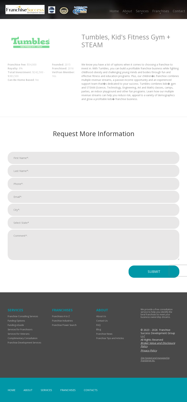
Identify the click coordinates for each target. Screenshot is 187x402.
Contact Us (102, 320)
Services (142, 11)
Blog (98, 329)
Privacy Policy (149, 350)
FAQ (98, 325)
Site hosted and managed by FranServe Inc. (155, 359)
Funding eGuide (16, 325)
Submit (154, 271)
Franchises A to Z (61, 316)
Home (114, 11)
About (127, 11)
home (11, 390)
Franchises (160, 11)
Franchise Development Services (24, 342)
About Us (101, 316)
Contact (179, 11)
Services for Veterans (18, 333)
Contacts (91, 390)
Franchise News (104, 333)
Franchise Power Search (64, 325)
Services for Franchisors (20, 329)
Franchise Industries (62, 320)
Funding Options (16, 320)
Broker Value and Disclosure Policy (158, 344)
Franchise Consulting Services (23, 316)
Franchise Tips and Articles (110, 338)
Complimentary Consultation (22, 338)
